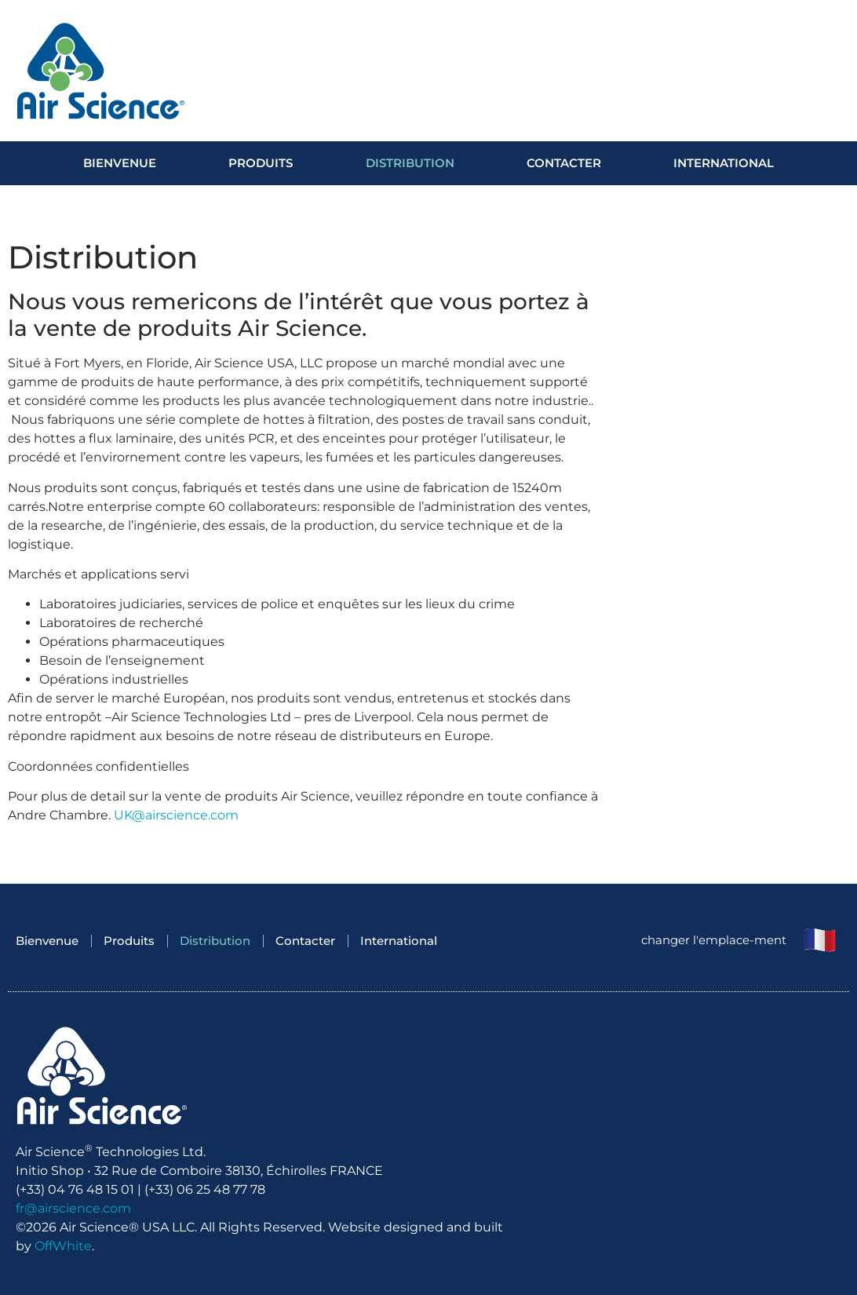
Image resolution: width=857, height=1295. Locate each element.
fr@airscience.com (73, 1208)
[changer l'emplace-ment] (819, 941)
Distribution (410, 162)
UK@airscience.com (176, 815)
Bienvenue (119, 162)
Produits (260, 162)
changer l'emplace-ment (713, 939)
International (723, 162)
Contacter (564, 162)
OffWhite (63, 1245)
